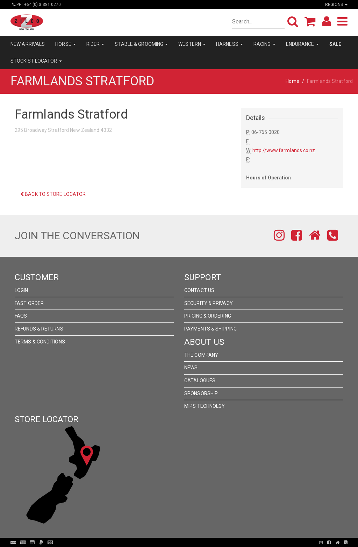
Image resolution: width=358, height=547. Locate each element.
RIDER (95, 44)
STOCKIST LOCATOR (36, 61)
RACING (264, 44)
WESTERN (192, 44)
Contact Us (199, 290)
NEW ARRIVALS (27, 44)
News (191, 367)
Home (292, 81)
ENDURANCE (302, 44)
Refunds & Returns (39, 329)
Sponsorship (201, 393)
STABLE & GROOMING (141, 44)
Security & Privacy (208, 303)
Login (21, 290)
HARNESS (229, 44)
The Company (201, 355)
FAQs (21, 316)
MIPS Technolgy (204, 406)
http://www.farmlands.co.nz (283, 150)
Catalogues (199, 380)
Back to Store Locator (53, 194)
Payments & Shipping (210, 329)
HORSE (65, 44)
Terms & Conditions (40, 341)
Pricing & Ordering (207, 316)
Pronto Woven (181, 542)
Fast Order (29, 303)
